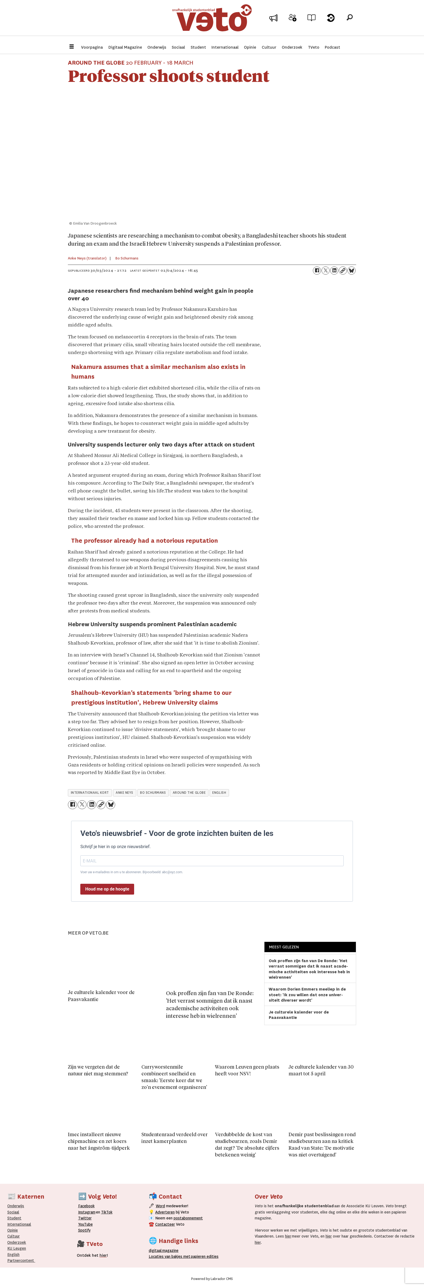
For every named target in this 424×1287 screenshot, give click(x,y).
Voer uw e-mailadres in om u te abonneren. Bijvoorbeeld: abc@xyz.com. (131, 872)
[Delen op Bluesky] (351, 270)
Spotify (84, 1230)
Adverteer (273, 22)
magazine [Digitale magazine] (164, 1250)
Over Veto (330, 22)
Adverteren (165, 1212)
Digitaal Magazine (125, 47)
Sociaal (178, 47)
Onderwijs (156, 47)
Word (160, 1205)
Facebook (86, 1205)
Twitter (85, 1218)
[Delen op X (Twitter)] (326, 270)
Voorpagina (92, 47)
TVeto (313, 47)
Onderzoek (292, 47)
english (219, 793)
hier (288, 1236)
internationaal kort (90, 793)
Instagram (86, 1212)
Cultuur (269, 47)
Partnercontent (20, 1260)
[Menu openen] (71, 47)
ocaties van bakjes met (169, 1256)
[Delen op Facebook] (317, 270)
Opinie (250, 47)
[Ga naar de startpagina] (212, 20)
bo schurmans (153, 793)
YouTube (85, 1224)
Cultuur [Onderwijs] (13, 1236)
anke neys (124, 793)
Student (198, 47)
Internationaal (225, 47)
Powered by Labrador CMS (212, 1279)
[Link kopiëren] (343, 270)
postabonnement (188, 1218)
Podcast (332, 47)
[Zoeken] (349, 20)
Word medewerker (292, 23)
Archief (311, 22)
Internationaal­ (19, 1224)
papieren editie (203, 1256)
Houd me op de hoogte (107, 889)
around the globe (189, 793)
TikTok (106, 1212)
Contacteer (165, 1224)
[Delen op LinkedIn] (334, 270)
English (13, 1254)
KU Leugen (16, 1248)
